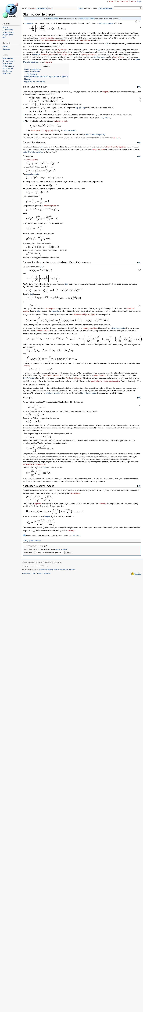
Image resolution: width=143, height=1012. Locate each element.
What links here (8, 58)
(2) (80, 108)
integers (47, 516)
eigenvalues (62, 50)
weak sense (115, 138)
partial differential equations (33, 152)
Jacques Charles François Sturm (53, 40)
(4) (45, 468)
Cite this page (7, 71)
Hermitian (36, 54)
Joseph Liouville (84, 40)
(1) (107, 44)
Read (80, 8)
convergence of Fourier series (34, 464)
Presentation (29, 552)
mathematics (29, 23)
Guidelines (6, 49)
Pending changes (90, 8)
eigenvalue (56, 311)
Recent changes (8, 32)
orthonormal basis (61, 121)
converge (71, 531)
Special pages (7, 63)
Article (24, 8)
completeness (98, 57)
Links (50, 8)
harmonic (102, 504)
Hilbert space (35, 131)
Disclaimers (47, 573)
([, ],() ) (47, 131)
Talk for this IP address (128, 1)
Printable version (8, 66)
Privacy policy (26, 573)
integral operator (100, 375)
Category (27, 541)
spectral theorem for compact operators (105, 381)
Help (4, 37)
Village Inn (6, 47)
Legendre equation (33, 174)
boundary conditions (48, 38)
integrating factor (98, 149)
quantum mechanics (53, 393)
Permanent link (8, 68)
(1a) (66, 284)
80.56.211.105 (114, 1)
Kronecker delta (70, 131)
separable (48, 62)
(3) (83, 108)
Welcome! (6, 27)
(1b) (38, 311)
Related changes (8, 61)
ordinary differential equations (115, 147)
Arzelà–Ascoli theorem (74, 378)
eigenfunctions (61, 52)
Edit (100, 8)
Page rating (6, 73)
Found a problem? (61, 549)
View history (107, 8)
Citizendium (76, 535)
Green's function (29, 378)
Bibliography (42, 8)
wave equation (75, 493)
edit (139, 87)
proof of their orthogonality (95, 135)
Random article (8, 35)
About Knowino (8, 30)
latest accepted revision (87, 18)
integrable (105, 92)
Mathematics (36, 541)
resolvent (26, 366)
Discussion (32, 8)
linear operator (51, 309)
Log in (139, 1)
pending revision (53, 18)
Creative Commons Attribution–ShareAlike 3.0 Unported (57, 569)
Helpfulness (49, 552)
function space (67, 54)
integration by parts (43, 331)
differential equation (106, 23)
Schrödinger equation (89, 393)
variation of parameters (52, 375)
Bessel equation (32, 160)
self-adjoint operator (118, 328)
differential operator (48, 54)
